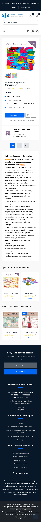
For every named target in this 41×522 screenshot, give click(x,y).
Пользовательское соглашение (20, 427)
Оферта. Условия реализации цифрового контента (20, 431)
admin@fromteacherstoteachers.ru (20, 401)
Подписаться (19, 137)
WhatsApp (20, 407)
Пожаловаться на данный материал (21, 121)
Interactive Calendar (11, 332)
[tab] (12, 145)
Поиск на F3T (10, 22)
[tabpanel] (20, 206)
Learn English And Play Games (22, 130)
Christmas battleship (30, 332)
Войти (14, 8)
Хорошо (20, 518)
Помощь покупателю (21, 457)
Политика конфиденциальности (20, 436)
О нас (20, 423)
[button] (4, 31)
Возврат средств (20, 467)
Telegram (20, 410)
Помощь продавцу (20, 460)
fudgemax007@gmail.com (20, 404)
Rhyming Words (30, 293)
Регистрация (25, 8)
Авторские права (20, 464)
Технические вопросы (20, 453)
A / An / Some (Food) (11, 293)
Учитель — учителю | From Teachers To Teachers (20, 3)
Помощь (20, 440)
